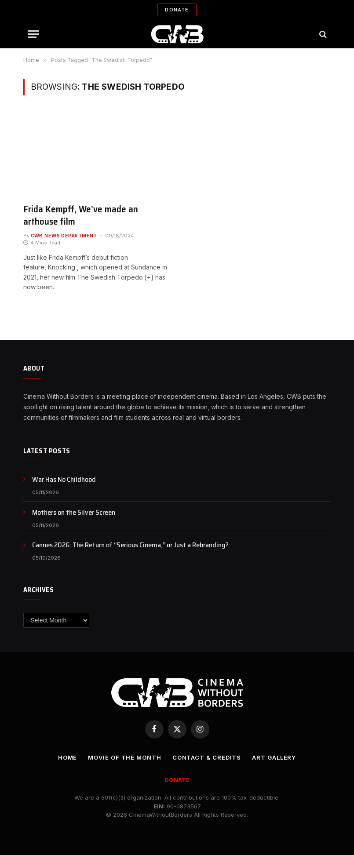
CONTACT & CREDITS (206, 757)
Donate (177, 10)
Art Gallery (274, 757)
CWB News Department (64, 236)
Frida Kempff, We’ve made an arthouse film (80, 215)
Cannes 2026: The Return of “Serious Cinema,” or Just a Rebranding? (130, 545)
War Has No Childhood (64, 480)
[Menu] (33, 34)
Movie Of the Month (124, 757)
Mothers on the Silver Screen (73, 513)
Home (67, 757)
